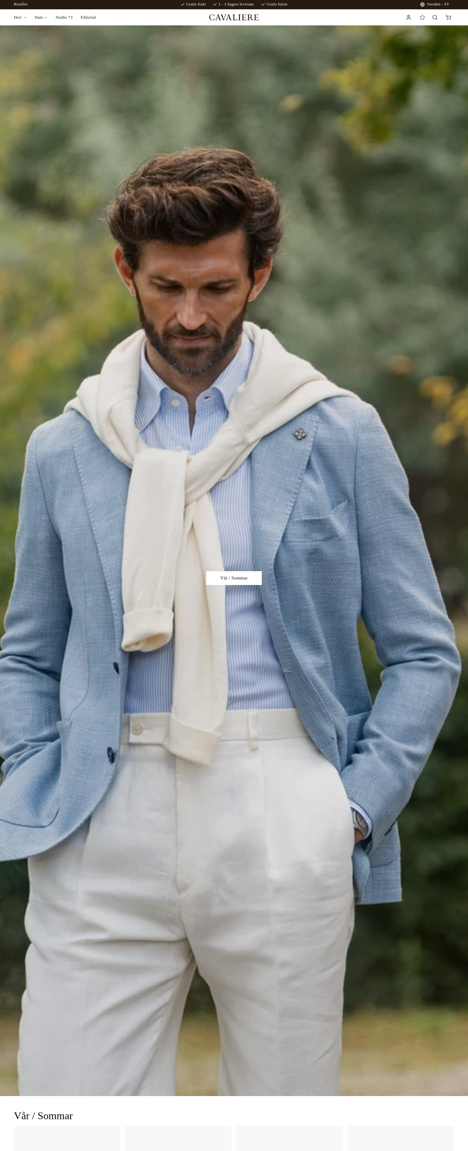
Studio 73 (64, 17)
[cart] (448, 17)
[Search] (435, 17)
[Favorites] (422, 17)
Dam (39, 17)
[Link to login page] (408, 17)
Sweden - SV (434, 4)
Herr (18, 17)
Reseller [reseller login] (21, 4)
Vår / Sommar (234, 577)
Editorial (88, 17)
